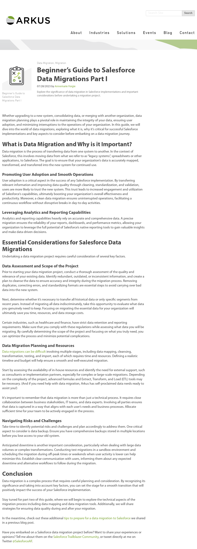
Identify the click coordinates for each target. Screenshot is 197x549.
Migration (60, 62)
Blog (168, 32)
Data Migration (45, 62)
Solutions (126, 32)
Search (188, 13)
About (76, 32)
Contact (187, 32)
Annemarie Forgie (65, 86)
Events (149, 32)
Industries (99, 32)
